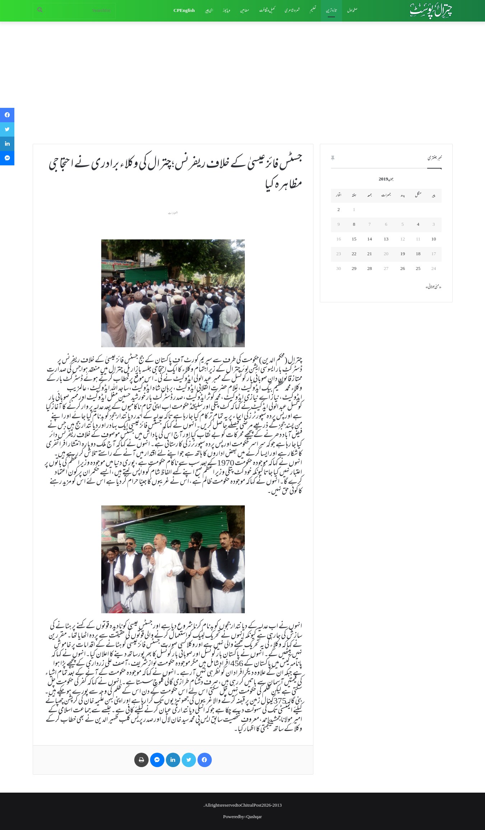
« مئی (438, 287)
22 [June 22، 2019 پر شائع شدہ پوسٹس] (354, 254)
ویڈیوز (226, 11)
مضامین (244, 11)
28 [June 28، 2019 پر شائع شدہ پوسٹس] (369, 269)
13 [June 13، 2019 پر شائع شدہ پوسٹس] (386, 239)
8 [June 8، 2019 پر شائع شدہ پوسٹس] (354, 225)
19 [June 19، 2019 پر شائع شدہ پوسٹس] (402, 254)
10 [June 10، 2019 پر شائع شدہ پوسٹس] (433, 239)
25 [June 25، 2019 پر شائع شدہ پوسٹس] (418, 269)
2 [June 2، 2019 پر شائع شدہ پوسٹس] (338, 210)
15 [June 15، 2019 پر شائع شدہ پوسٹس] (354, 239)
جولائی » (430, 287)
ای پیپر (209, 11)
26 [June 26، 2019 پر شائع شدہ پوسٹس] (402, 269)
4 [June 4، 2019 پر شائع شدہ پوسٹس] (418, 225)
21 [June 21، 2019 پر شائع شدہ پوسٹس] (369, 254)
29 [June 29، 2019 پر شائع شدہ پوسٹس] (354, 269)
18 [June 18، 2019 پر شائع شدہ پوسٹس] (418, 254)
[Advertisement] (242, 82)
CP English (184, 11)
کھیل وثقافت (267, 11)
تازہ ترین (331, 11)
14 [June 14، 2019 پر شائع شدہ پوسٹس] (369, 239)
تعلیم (313, 11)
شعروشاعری (292, 11)
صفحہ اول (352, 11)
